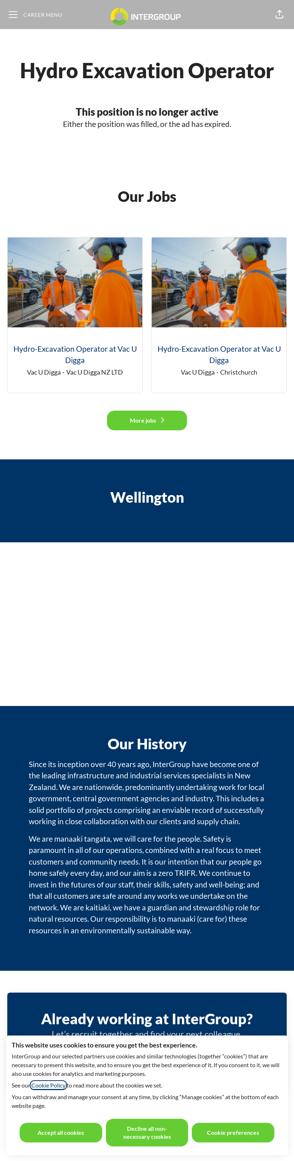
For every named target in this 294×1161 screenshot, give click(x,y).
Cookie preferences (233, 1132)
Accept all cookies (60, 1132)
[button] (279, 14)
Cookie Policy (48, 1085)
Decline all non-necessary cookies (147, 1132)
